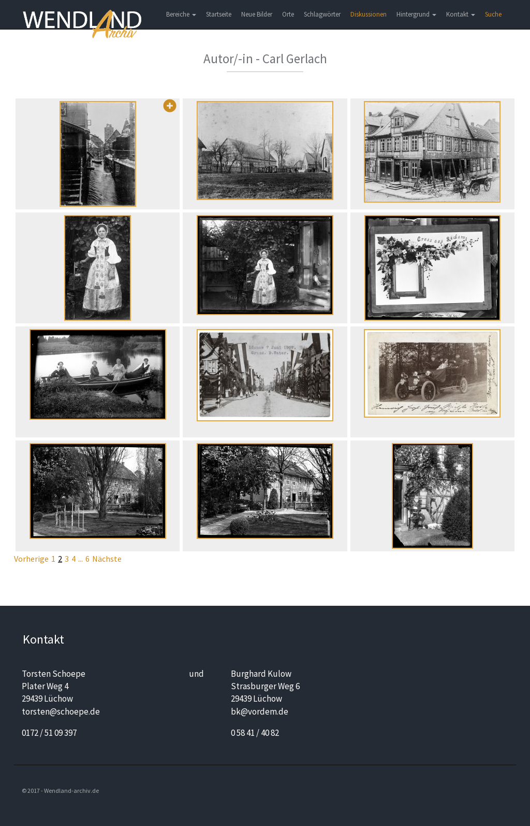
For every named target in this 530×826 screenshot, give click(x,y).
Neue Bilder (256, 14)
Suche (493, 14)
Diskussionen (368, 14)
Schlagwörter (322, 14)
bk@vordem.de (259, 711)
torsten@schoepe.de (61, 711)
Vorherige (31, 558)
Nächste (107, 558)
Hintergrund (416, 14)
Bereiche (181, 14)
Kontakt (460, 14)
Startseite (218, 14)
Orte (288, 14)
